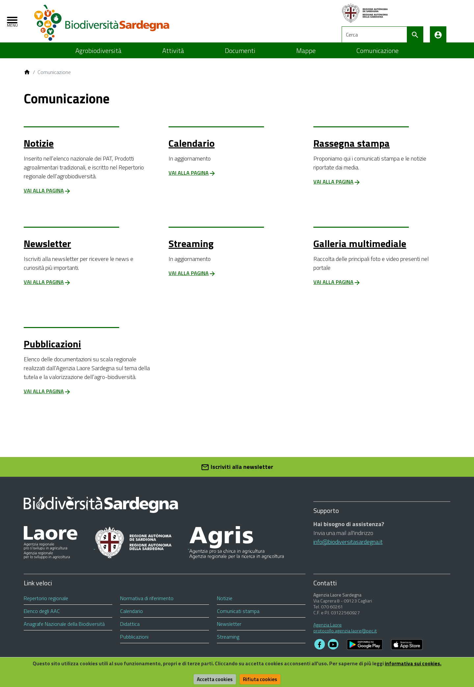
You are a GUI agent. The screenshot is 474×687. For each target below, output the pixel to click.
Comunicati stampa (238, 619)
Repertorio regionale (46, 606)
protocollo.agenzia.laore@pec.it (345, 638)
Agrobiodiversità (98, 58)
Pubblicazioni (52, 351)
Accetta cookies (214, 679)
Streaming (191, 251)
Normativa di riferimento (146, 606)
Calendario (192, 150)
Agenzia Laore (327, 632)
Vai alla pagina (47, 198)
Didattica (130, 631)
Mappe (306, 58)
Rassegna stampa (351, 150)
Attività (173, 58)
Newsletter (47, 251)
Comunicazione (377, 58)
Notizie (39, 150)
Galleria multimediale (359, 251)
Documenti (240, 58)
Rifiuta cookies (260, 679)
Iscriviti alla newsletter (237, 474)
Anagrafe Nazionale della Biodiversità (64, 631)
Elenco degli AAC (42, 619)
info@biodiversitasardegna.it (347, 549)
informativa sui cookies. (417, 663)
